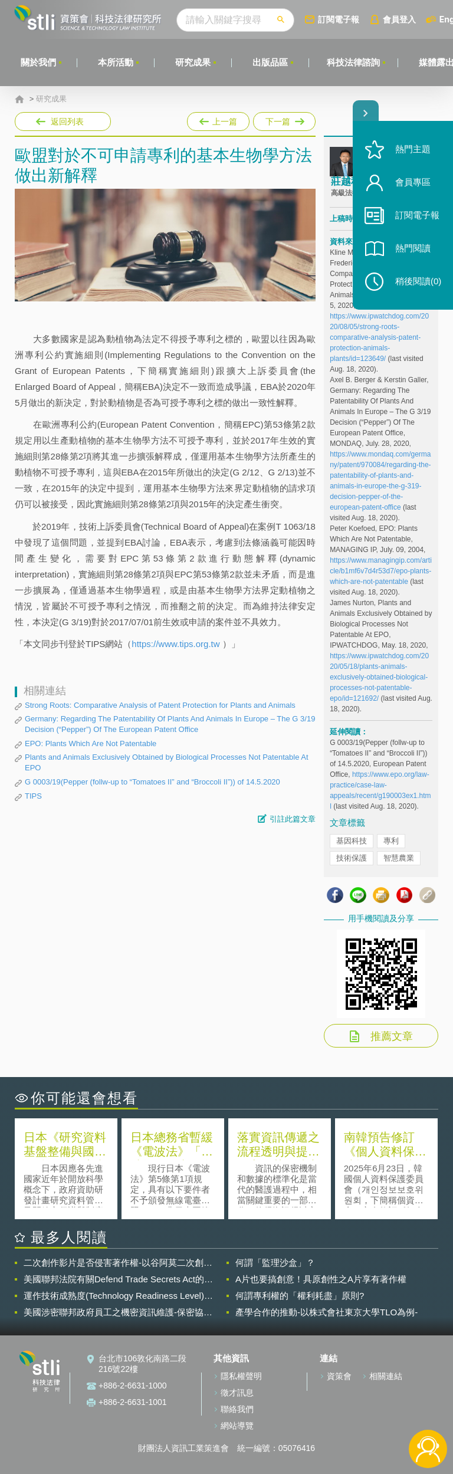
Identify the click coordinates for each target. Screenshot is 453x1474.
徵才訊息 (237, 1392)
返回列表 (67, 121)
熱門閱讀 (413, 248)
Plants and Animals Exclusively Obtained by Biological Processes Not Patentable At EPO (166, 762)
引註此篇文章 (293, 819)
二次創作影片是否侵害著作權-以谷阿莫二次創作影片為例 (118, 1263)
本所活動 (115, 62)
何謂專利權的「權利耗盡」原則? (299, 1296)
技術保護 (351, 857)
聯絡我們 (237, 1409)
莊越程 (346, 181)
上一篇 (218, 119)
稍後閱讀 (418, 281)
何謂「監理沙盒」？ (275, 1263)
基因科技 (351, 840)
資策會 (339, 1376)
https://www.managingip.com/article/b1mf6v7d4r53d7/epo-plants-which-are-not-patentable (381, 571)
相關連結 (385, 1376)
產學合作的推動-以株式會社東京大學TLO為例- (326, 1312)
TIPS (33, 796)
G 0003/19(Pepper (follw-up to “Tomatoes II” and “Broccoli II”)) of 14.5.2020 (152, 781)
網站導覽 (237, 1425)
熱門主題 (413, 149)
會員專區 (413, 182)
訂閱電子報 (338, 19)
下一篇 (283, 119)
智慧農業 (398, 857)
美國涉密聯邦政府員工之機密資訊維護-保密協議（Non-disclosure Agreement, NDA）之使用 (118, 1312)
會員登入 (399, 19)
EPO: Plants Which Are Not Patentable (90, 743)
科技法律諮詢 (353, 62)
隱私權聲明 (241, 1376)
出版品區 (270, 62)
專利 (391, 840)
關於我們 (38, 62)
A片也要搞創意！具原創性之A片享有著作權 (320, 1279)
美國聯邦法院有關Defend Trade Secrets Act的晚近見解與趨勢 (118, 1279)
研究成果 (193, 62)
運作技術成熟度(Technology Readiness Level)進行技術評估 (118, 1296)
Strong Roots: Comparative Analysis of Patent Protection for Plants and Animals (160, 705)
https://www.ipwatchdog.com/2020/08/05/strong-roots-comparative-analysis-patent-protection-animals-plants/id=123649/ (379, 337)
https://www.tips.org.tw (177, 644)
